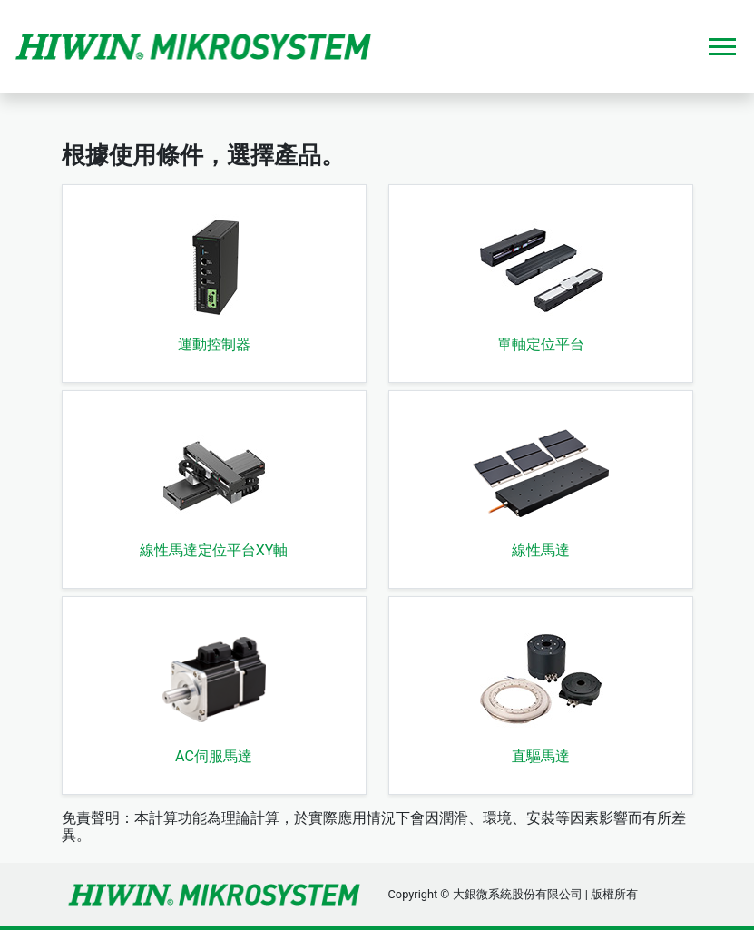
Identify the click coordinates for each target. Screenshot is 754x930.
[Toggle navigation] (722, 46)
